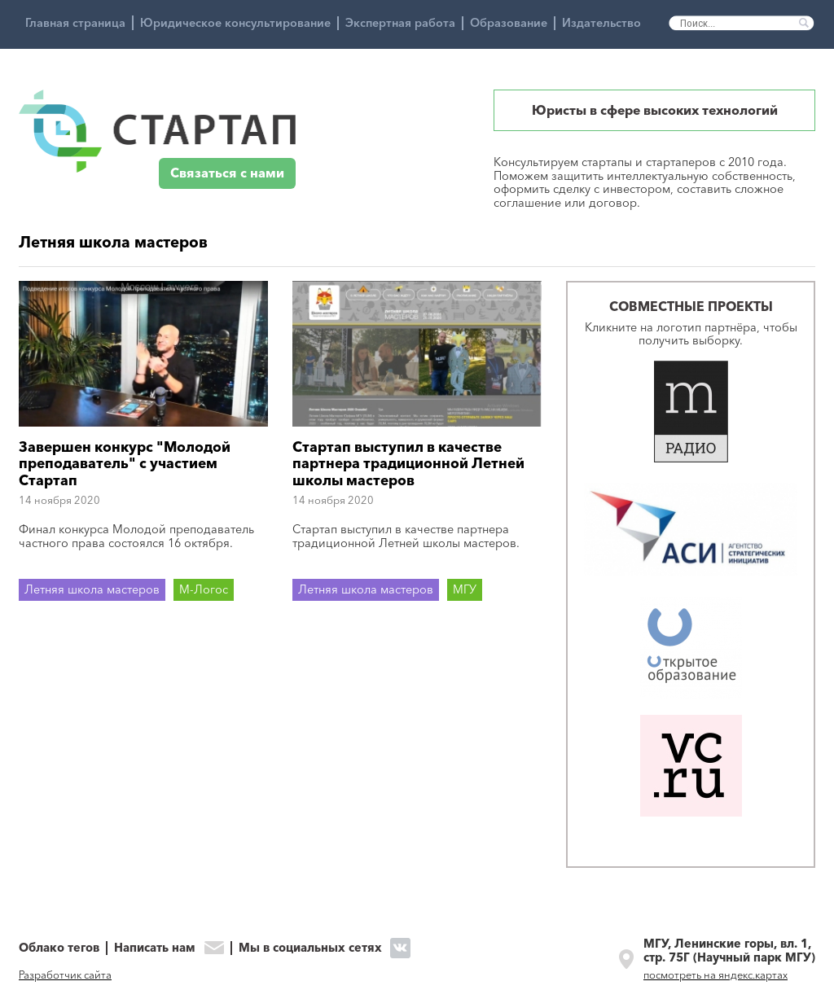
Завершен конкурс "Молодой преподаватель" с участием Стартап (124, 463)
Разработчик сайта (65, 974)
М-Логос (203, 589)
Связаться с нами (227, 173)
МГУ (464, 589)
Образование (508, 22)
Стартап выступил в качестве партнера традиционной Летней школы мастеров (408, 463)
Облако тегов (59, 948)
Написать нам (154, 948)
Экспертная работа (400, 22)
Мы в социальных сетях (310, 947)
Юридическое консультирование (235, 22)
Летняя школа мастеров (92, 589)
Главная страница (75, 22)
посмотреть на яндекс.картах (715, 974)
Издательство (601, 22)
